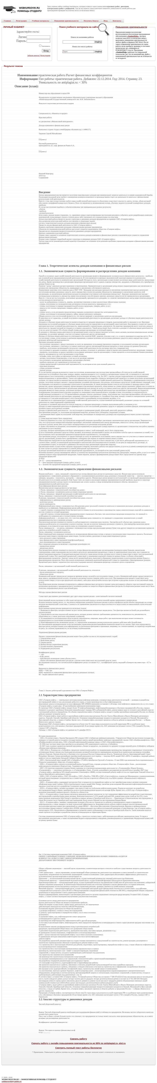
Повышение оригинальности (131, 27)
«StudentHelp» (133, 36)
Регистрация (45, 55)
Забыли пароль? (33, 55)
